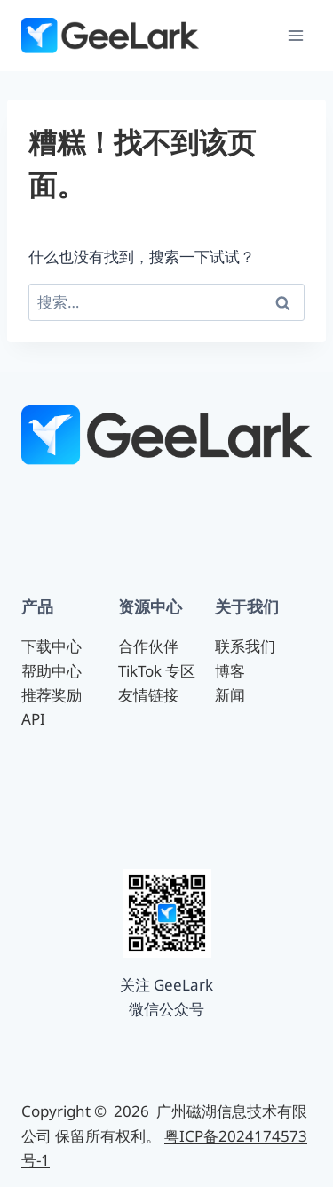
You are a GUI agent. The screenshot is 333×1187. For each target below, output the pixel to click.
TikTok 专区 (156, 671)
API (33, 719)
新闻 (230, 695)
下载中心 (51, 646)
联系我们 (245, 646)
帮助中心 (51, 671)
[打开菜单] (295, 35)
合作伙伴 (148, 646)
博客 (230, 671)
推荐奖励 (51, 695)
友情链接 (148, 695)
